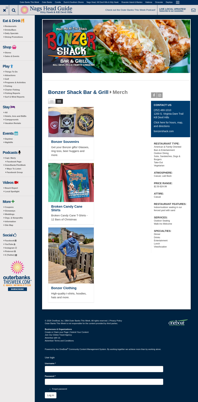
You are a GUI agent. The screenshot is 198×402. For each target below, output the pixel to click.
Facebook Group (15, 172)
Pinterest (10, 251)
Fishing (8, 86)
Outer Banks (47, 2)
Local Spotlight (12, 191)
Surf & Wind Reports (14, 97)
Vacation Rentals (13, 123)
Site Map (9, 225)
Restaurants (11, 26)
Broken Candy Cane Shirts (66, 208)
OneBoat (63, 349)
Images (59, 101)
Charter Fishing (12, 90)
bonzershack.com (164, 131)
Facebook (10, 240)
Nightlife (9, 142)
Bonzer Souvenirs (65, 142)
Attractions (10, 75)
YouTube (10, 244)
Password (50, 376)
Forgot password (59, 389)
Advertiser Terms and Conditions (59, 341)
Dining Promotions (14, 37)
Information (10, 221)
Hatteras (148, 2)
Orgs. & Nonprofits (14, 218)
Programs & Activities (15, 82)
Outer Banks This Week (29, 2)
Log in (50, 395)
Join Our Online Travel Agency (58, 335)
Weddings (9, 214)
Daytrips (169, 2)
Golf (7, 79)
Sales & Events (12, 56)
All (6, 112)
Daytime (9, 139)
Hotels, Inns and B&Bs (15, 116)
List (52, 101)
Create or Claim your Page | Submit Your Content (67, 332)
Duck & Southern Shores (74, 2)
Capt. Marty (10, 158)
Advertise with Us (52, 338)
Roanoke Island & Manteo (131, 2)
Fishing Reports (12, 93)
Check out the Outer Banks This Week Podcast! (130, 10)
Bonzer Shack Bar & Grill (78, 92)
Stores (8, 53)
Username (50, 363)
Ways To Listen (14, 169)
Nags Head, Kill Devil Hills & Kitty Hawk (103, 2)
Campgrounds (12, 119)
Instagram (11, 248)
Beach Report (11, 188)
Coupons (9, 207)
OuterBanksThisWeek (15, 165)
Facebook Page (14, 162)
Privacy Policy (115, 321)
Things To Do (11, 72)
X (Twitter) (11, 255)
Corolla (58, 2)
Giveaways (10, 211)
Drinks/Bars (10, 30)
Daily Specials (11, 33)
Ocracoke (159, 2)
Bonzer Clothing (64, 288)
